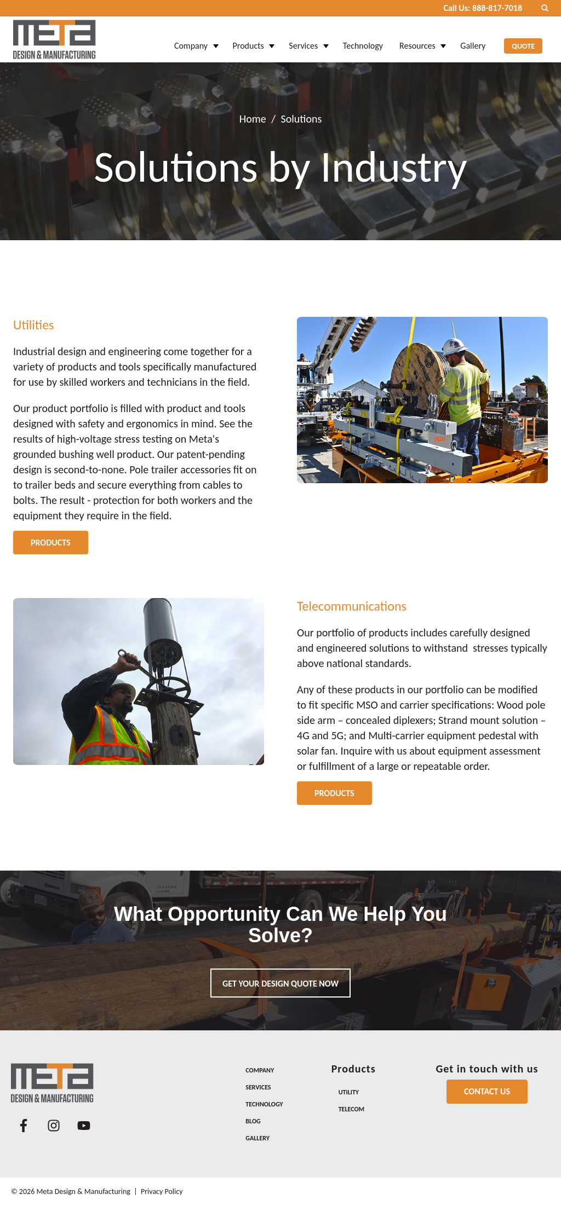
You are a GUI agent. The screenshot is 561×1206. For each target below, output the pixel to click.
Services (303, 39)
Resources (417, 39)
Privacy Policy (162, 1191)
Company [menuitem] (259, 1070)
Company (191, 39)
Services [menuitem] (258, 1087)
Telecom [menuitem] (351, 1109)
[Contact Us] (487, 1092)
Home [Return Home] (252, 118)
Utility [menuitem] (349, 1092)
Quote (523, 39)
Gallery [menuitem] (257, 1138)
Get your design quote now (280, 983)
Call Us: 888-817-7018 (482, 8)
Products (248, 39)
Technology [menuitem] (264, 1104)
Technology (363, 39)
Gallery (472, 39)
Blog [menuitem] (252, 1121)
